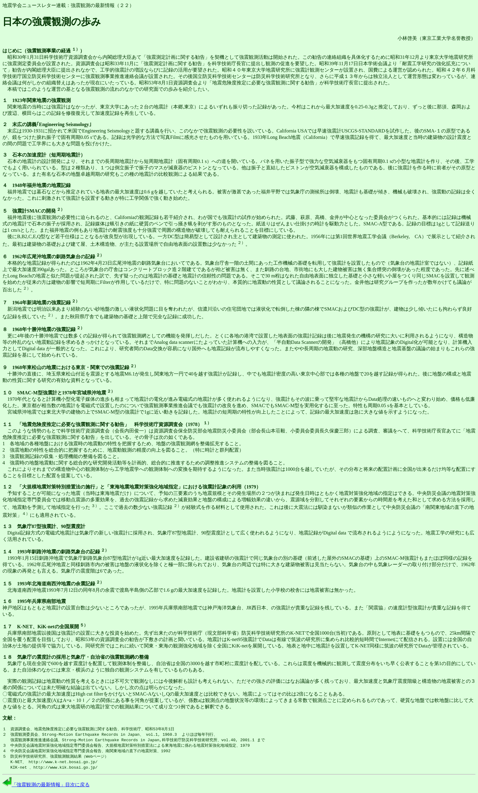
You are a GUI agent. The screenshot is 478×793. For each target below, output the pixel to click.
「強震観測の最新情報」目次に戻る (46, 787)
